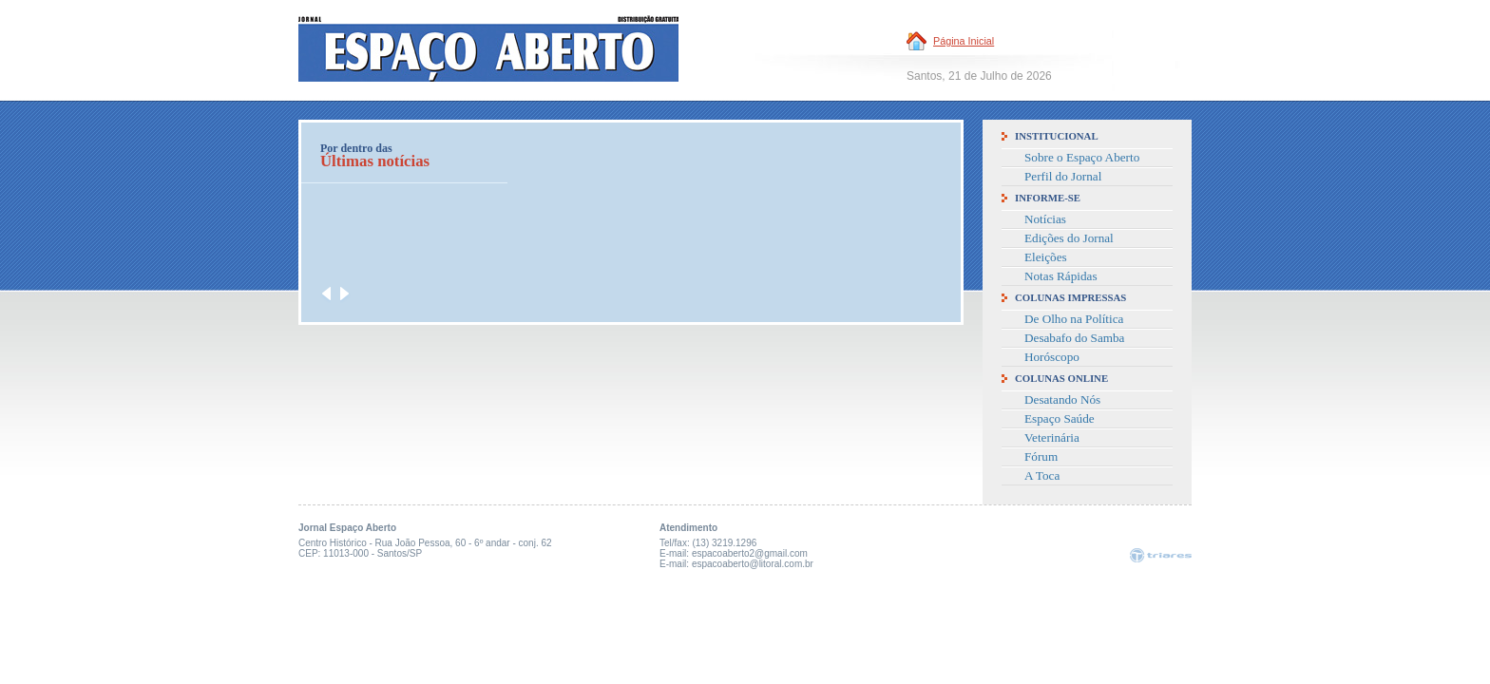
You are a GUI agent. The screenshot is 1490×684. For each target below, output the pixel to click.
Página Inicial (963, 41)
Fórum (1041, 456)
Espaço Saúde (1059, 418)
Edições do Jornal (1069, 238)
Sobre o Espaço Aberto (1081, 157)
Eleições (1045, 257)
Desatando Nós (1062, 399)
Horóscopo (1051, 357)
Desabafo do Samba (1074, 338)
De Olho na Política (1073, 319)
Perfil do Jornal (1062, 176)
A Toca (1042, 475)
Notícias (1045, 219)
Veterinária (1051, 437)
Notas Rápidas (1061, 276)
